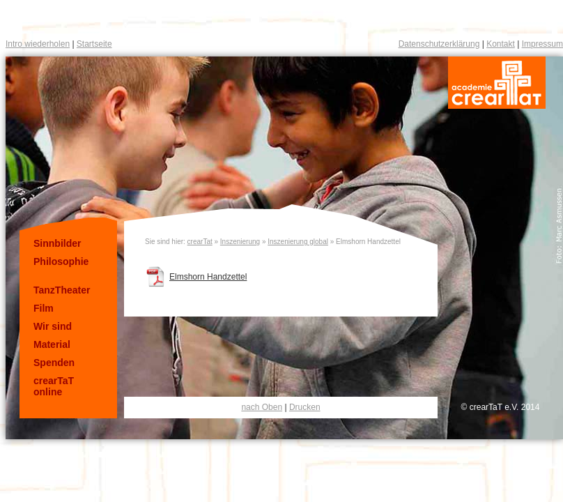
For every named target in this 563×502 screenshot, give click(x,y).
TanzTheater (61, 290)
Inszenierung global (298, 241)
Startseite (94, 44)
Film (43, 308)
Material (51, 344)
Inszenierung (240, 241)
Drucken (305, 407)
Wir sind (52, 326)
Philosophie (60, 261)
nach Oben (261, 407)
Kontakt (500, 44)
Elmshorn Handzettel (208, 277)
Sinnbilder (57, 243)
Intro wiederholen (38, 44)
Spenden (54, 362)
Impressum (542, 44)
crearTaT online (53, 386)
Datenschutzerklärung (439, 44)
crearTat (200, 241)
